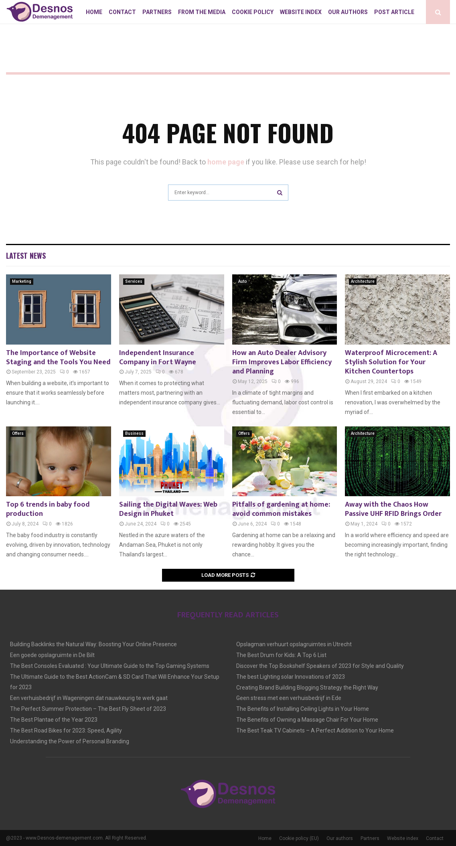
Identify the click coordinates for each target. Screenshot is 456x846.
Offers (18, 433)
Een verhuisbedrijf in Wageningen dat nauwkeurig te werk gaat (89, 698)
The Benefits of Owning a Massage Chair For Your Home (307, 719)
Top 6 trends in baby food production (48, 509)
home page (225, 162)
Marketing (21, 281)
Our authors (348, 12)
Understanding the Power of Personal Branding (69, 741)
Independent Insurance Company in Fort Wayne (157, 357)
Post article (394, 12)
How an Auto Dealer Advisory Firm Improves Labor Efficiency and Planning (282, 362)
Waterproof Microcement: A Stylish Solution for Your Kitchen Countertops (391, 362)
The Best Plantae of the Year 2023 (53, 719)
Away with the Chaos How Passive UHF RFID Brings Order (393, 509)
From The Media (201, 12)
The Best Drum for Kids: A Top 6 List (281, 655)
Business (134, 433)
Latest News (26, 255)
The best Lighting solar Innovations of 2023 (290, 677)
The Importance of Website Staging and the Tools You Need (58, 357)
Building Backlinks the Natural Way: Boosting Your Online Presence (93, 644)
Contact (122, 12)
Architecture (363, 281)
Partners (157, 12)
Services (133, 281)
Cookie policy (253, 12)
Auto (242, 281)
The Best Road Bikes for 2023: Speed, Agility (66, 730)
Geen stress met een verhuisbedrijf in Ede (288, 698)
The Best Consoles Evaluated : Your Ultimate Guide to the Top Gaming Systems (109, 666)
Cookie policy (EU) (299, 838)
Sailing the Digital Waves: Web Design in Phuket (168, 509)
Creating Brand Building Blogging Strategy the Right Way (307, 687)
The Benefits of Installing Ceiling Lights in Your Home (302, 709)
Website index (301, 12)
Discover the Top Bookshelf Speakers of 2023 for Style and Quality (320, 666)
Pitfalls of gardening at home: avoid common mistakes (281, 509)
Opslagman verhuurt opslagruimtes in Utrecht (294, 644)
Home (94, 12)
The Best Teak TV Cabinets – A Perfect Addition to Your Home (315, 730)
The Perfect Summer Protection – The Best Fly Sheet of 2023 (88, 709)
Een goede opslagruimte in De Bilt (52, 655)
